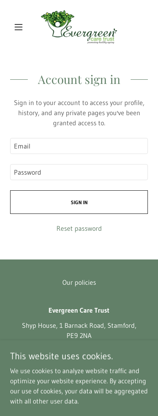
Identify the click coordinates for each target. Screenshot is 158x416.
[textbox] (79, 146)
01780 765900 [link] (79, 350)
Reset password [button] (79, 228)
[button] (20, 27)
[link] (79, 27)
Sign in (79, 202)
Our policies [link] (79, 282)
